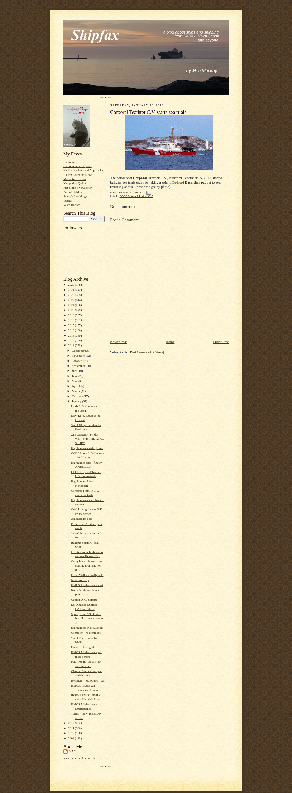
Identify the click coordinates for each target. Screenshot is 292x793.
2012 (71, 722)
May (75, 380)
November (79, 355)
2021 (71, 305)
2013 (71, 345)
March (76, 391)
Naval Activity (80, 580)
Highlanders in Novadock (87, 627)
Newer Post (118, 342)
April (75, 386)
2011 (71, 728)
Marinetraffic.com (74, 179)
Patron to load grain (83, 647)
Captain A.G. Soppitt (84, 599)
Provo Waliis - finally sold (87, 575)
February (78, 396)
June (75, 376)
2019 (71, 315)
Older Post (221, 342)
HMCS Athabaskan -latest (87, 585)
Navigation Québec (75, 183)
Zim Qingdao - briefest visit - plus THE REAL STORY (87, 439)
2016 (71, 330)
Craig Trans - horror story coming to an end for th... (87, 565)
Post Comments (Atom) (147, 352)
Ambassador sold (81, 518)
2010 (71, 733)
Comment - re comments (86, 632)
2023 (71, 294)
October (77, 360)
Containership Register (77, 166)
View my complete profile (79, 757)
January (77, 401)
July (75, 370)
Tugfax (67, 200)
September (79, 365)
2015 (71, 335)
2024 (71, 289)
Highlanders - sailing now (87, 448)
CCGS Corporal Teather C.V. (136, 196)
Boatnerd (69, 161)
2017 (71, 325)
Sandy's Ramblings (75, 196)
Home (170, 342)
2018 (71, 320)
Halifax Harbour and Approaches (83, 170)
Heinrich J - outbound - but (87, 680)
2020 (71, 309)
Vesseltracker (71, 204)
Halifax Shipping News (77, 174)
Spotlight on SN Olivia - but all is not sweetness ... (87, 618)
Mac (72, 751)
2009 (71, 738)
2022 (71, 300)
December (78, 350)
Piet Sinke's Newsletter (77, 187)
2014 (71, 340)
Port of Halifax (72, 191)
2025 (71, 284)
